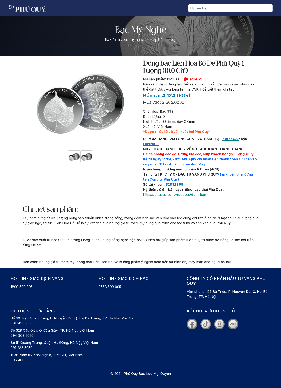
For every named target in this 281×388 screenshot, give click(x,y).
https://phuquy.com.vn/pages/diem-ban (174, 194)
